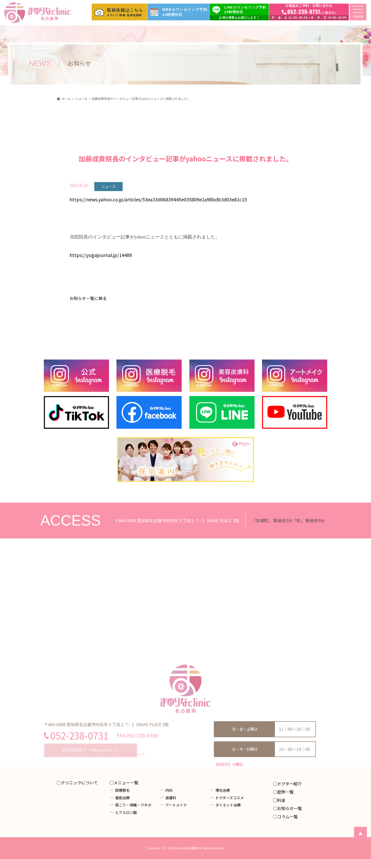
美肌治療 (122, 797)
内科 (169, 790)
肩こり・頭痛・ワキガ (133, 805)
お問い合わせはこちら (91, 750)
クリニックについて (79, 782)
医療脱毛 (122, 790)
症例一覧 (285, 792)
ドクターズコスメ (229, 797)
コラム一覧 (287, 816)
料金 (281, 800)
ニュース (109, 186)
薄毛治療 (222, 790)
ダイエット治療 (228, 805)
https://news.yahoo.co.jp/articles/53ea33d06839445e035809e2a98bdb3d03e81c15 (158, 199)
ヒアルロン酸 (126, 812)
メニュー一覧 (126, 782)
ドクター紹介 (289, 783)
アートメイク (176, 805)
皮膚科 (170, 797)
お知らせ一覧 (289, 808)
